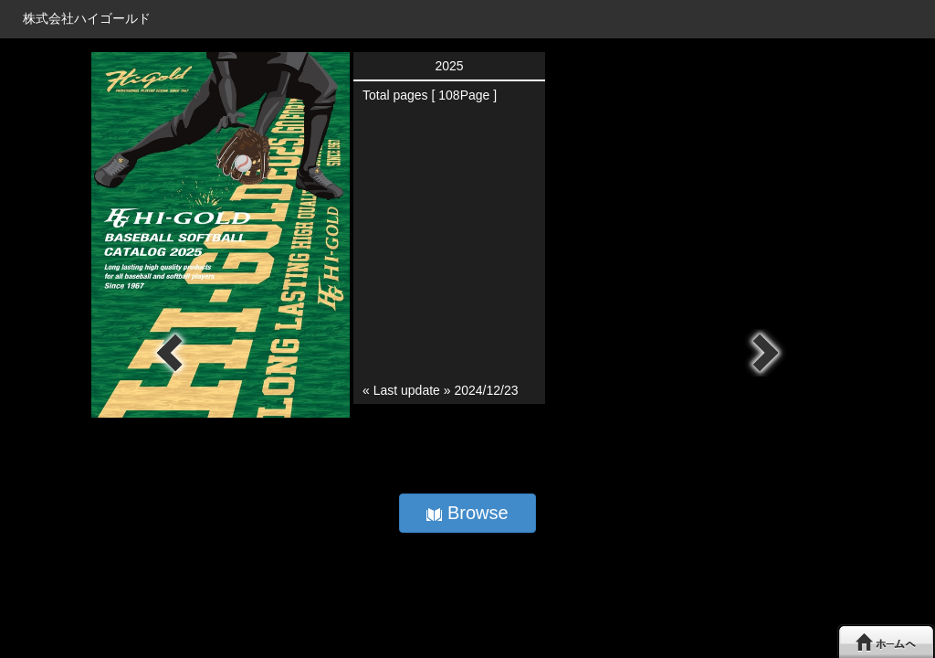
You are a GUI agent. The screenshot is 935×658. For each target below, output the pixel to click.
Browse (467, 513)
